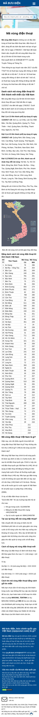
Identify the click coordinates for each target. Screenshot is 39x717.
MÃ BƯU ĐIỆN (11, 3)
